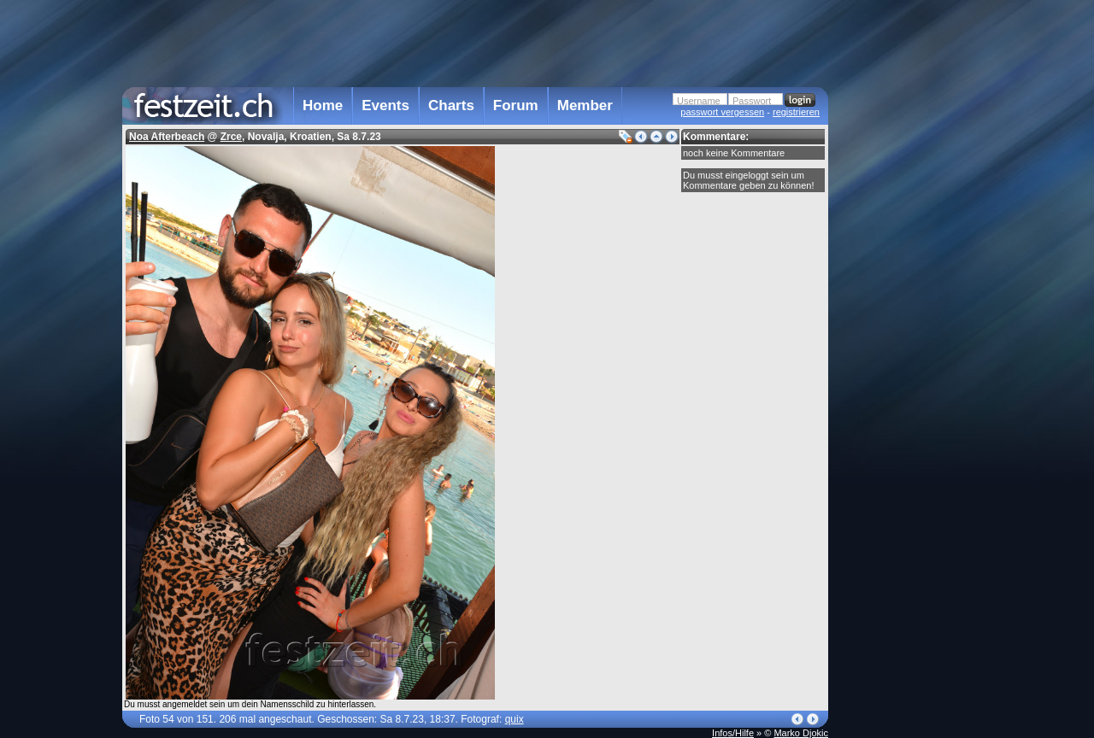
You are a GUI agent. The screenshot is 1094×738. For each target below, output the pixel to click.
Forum (515, 105)
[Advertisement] (903, 344)
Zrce (231, 137)
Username (699, 101)
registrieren (796, 112)
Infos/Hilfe (733, 733)
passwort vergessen (722, 112)
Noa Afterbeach (166, 137)
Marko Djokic (800, 733)
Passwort (751, 101)
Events (385, 105)
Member (585, 105)
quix (514, 719)
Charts (451, 105)
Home (323, 105)
